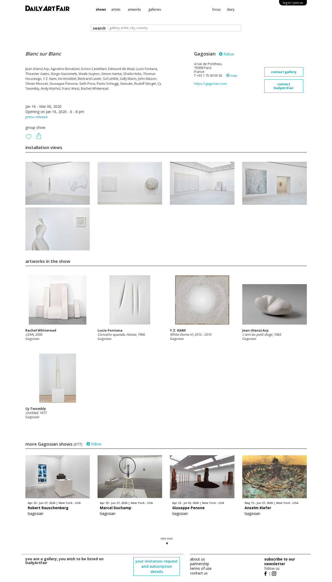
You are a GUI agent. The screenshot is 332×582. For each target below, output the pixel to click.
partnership (199, 563)
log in (293, 3)
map (231, 75)
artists (115, 9)
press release (36, 116)
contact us (199, 573)
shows (101, 9)
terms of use (201, 568)
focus (216, 9)
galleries (154, 9)
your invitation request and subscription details (156, 566)
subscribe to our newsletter (279, 561)
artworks (134, 9)
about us (197, 559)
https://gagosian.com (210, 83)
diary (230, 9)
